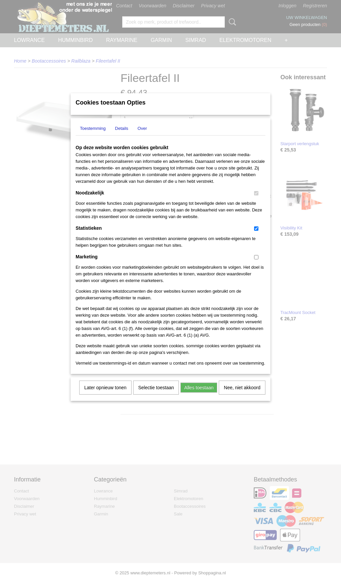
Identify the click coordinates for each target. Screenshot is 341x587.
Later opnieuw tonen (105, 396)
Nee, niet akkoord (242, 396)
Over (142, 137)
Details (121, 137)
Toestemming (93, 137)
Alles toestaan (198, 396)
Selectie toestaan (156, 396)
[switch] (256, 202)
